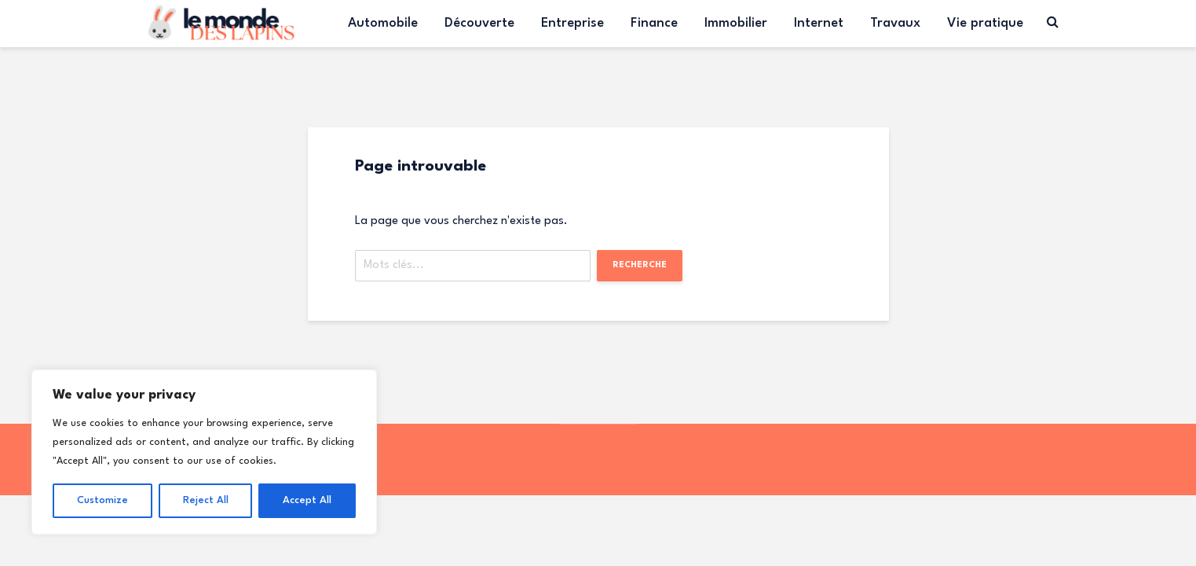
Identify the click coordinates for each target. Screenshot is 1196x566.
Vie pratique (985, 23)
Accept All (307, 500)
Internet (818, 23)
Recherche (640, 265)
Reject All (206, 500)
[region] (204, 452)
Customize (102, 500)
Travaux (895, 23)
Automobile (383, 23)
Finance (654, 23)
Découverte (479, 23)
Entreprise (572, 23)
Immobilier (735, 23)
